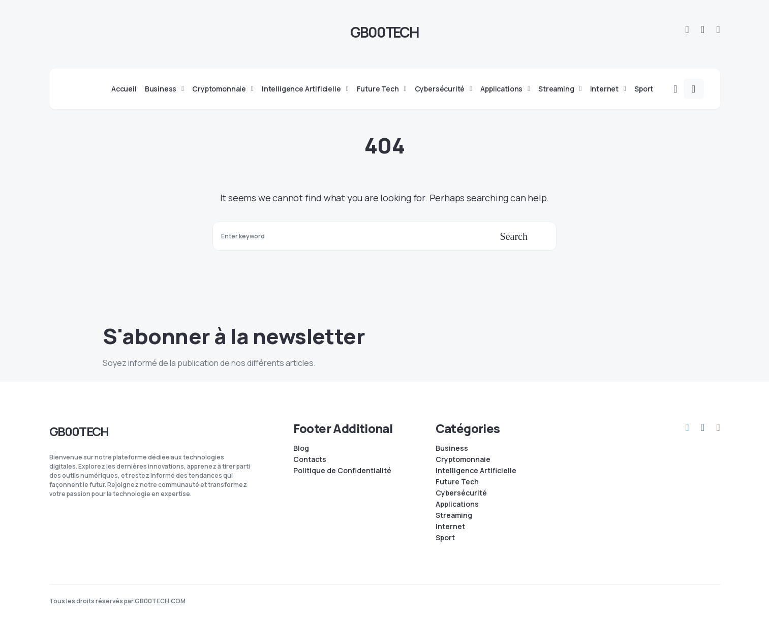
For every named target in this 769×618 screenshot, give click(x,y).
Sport (445, 537)
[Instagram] (718, 29)
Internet (450, 526)
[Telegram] (687, 29)
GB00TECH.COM (160, 601)
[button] (675, 89)
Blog (301, 448)
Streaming (454, 515)
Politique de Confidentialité (342, 470)
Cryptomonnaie (463, 459)
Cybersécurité (461, 493)
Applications (457, 504)
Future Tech (457, 481)
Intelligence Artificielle (476, 470)
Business (452, 448)
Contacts (309, 459)
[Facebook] (702, 29)
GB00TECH (384, 32)
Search (514, 236)
